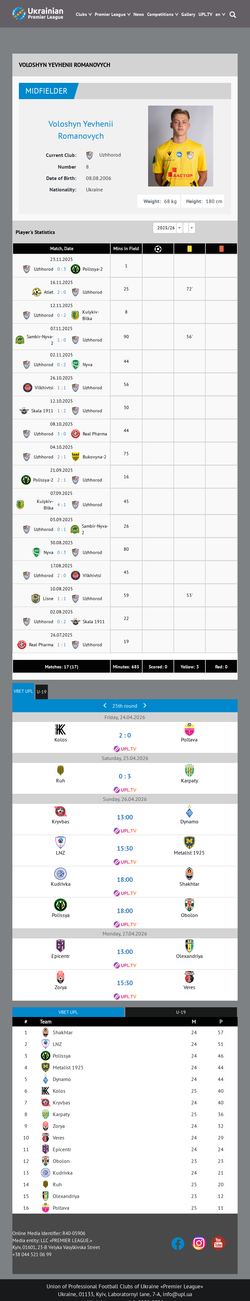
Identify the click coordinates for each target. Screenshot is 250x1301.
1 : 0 (61, 340)
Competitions (160, 14)
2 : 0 (61, 292)
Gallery (188, 14)
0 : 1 (61, 529)
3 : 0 (61, 434)
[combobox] (168, 227)
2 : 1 (61, 457)
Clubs (81, 14)
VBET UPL (23, 691)
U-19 (42, 692)
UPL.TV (205, 14)
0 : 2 (61, 315)
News (138, 14)
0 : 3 (61, 269)
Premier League (110, 14)
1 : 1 (61, 388)
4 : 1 (61, 505)
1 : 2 (61, 411)
